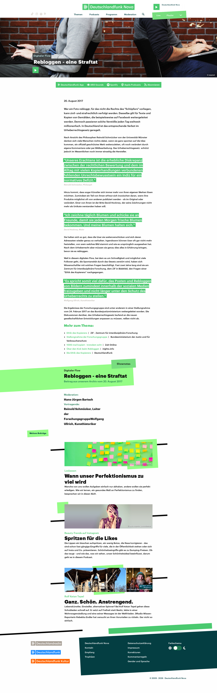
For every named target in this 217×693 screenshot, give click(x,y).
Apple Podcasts (131, 84)
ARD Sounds (95, 84)
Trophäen (90, 656)
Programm (111, 14)
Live (158, 15)
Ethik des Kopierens (77, 332)
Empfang (89, 652)
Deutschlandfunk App (70, 84)
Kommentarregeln (137, 656)
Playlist (170, 15)
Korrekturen (134, 652)
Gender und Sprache (138, 661)
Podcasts (94, 14)
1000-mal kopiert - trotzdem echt (84, 344)
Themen (78, 14)
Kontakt (89, 647)
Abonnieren (152, 84)
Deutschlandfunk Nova (97, 643)
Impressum (134, 647)
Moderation (130, 14)
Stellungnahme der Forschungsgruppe (87, 336)
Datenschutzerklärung (139, 643)
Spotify (112, 84)
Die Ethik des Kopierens (79, 352)
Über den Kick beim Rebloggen (83, 348)
